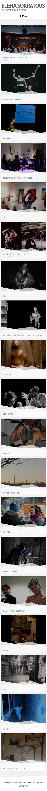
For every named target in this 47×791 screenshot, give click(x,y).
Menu (23, 16)
